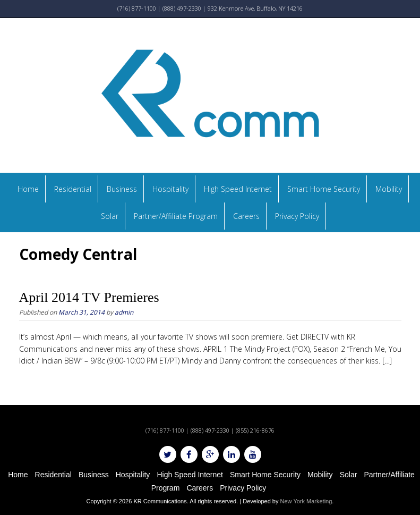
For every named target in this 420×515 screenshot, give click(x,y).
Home (28, 189)
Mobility (388, 189)
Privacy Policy (297, 216)
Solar (109, 216)
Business (122, 189)
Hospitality (170, 189)
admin (124, 312)
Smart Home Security (323, 189)
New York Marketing (306, 501)
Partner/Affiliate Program (176, 216)
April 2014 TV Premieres (89, 297)
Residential (72, 189)
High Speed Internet (238, 189)
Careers (246, 216)
